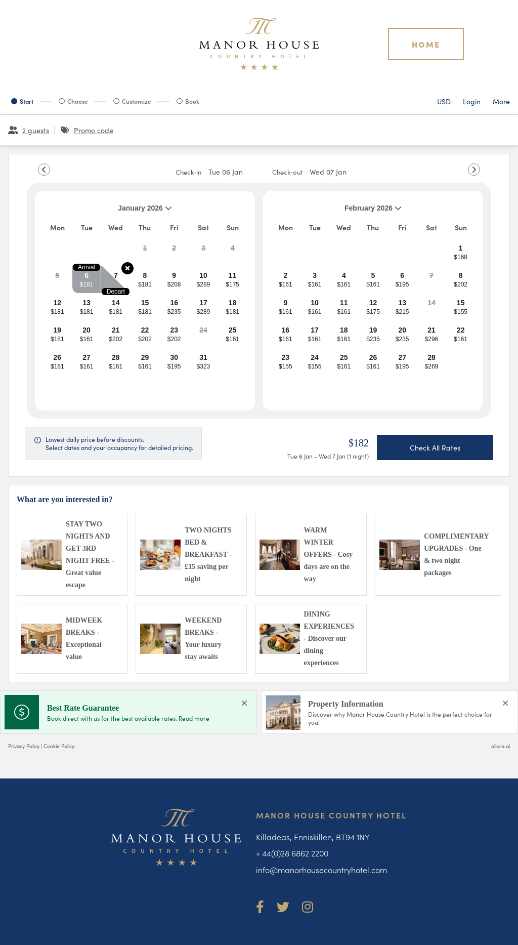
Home (426, 44)
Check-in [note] (209, 172)
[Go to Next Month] (474, 169)
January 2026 (107, 212)
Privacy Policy (23, 746)
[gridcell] (145, 252)
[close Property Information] (505, 703)
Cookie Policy (59, 746)
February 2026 (336, 212)
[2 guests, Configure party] (28, 130)
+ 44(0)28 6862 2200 (292, 852)
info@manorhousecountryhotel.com (321, 869)
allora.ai (500, 746)
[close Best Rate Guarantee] (244, 703)
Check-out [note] (309, 172)
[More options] (501, 101)
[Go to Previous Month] (44, 169)
